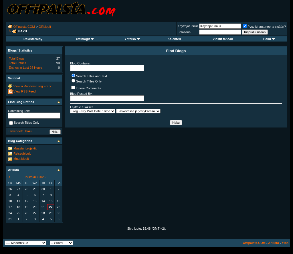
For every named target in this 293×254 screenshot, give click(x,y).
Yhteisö (132, 39)
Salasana (184, 32)
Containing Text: (19, 111)
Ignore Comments (86, 88)
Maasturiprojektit (25, 148)
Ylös (285, 243)
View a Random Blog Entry (32, 86)
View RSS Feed (24, 91)
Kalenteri (174, 39)
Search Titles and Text (89, 76)
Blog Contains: (107, 66)
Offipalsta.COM (24, 26)
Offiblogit (45, 26)
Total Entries (17, 63)
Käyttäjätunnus (187, 26)
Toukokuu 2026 (34, 177)
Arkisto (273, 243)
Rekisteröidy (32, 39)
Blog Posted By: (107, 96)
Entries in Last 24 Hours (25, 67)
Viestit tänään (223, 39)
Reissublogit (22, 153)
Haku (269, 39)
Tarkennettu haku (20, 131)
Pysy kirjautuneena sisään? (264, 26)
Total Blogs (16, 58)
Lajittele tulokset (81, 107)
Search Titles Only (87, 81)
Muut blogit (21, 158)
